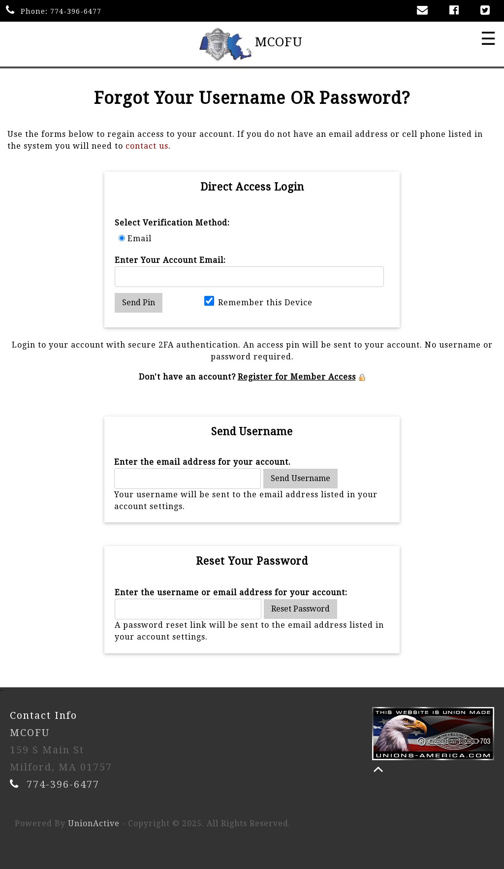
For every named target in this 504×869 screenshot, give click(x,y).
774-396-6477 (75, 11)
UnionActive (94, 823)
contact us (147, 146)
